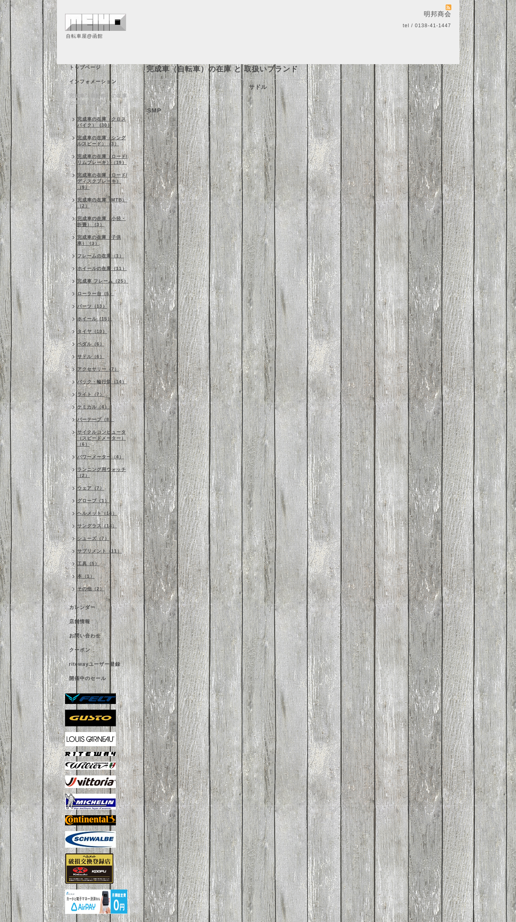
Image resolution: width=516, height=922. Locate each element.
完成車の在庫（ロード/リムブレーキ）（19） (102, 159)
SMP (154, 110)
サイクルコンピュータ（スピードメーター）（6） (101, 438)
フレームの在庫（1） (100, 255)
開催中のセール (87, 678)
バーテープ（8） (95, 419)
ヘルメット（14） (97, 513)
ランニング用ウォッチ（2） (101, 472)
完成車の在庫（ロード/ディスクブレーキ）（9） (102, 181)
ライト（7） (91, 394)
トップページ (85, 67)
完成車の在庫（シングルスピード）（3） (101, 140)
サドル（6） (91, 356)
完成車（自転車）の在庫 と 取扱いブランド (98, 99)
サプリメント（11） (99, 550)
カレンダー (82, 607)
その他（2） (91, 588)
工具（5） (88, 563)
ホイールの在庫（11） (102, 268)
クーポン (79, 650)
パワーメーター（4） (100, 456)
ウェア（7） (91, 488)
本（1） (86, 576)
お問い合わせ (85, 636)
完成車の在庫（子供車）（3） (99, 240)
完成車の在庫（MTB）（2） (102, 202)
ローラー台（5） (95, 293)
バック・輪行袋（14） (102, 381)
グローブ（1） (93, 500)
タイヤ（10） (92, 331)
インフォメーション (93, 81)
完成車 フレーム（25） (102, 281)
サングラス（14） (97, 525)
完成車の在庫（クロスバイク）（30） (101, 122)
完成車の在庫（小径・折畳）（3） (101, 221)
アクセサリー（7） (98, 369)
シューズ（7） (93, 538)
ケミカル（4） (93, 406)
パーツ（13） (92, 306)
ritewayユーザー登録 (94, 664)
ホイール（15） (94, 318)
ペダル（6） (91, 343)
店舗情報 (79, 621)
